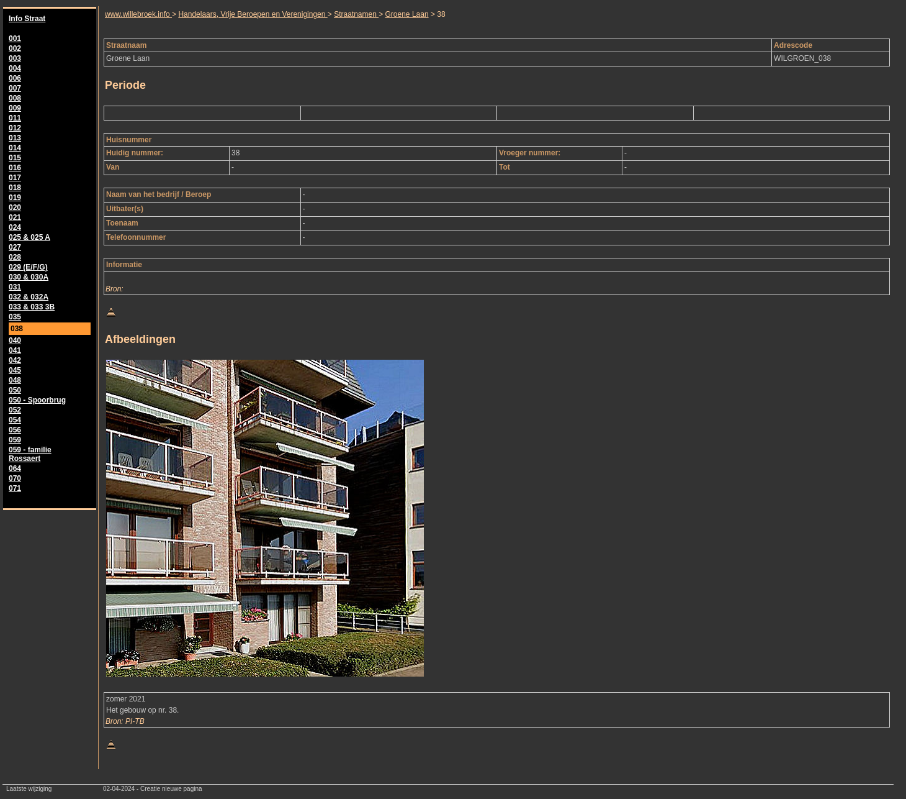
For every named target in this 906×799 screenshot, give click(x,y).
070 (15, 478)
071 (15, 488)
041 (15, 350)
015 (15, 157)
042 (15, 360)
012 (15, 128)
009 (15, 108)
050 (15, 390)
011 (15, 118)
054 (15, 420)
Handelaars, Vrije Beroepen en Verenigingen (252, 14)
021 (15, 217)
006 (15, 78)
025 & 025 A (29, 237)
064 (15, 468)
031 (15, 287)
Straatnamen (356, 14)
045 (15, 370)
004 (15, 68)
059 (15, 440)
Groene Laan (407, 14)
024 (15, 227)
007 (15, 88)
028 (15, 257)
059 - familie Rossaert (30, 454)
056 (15, 430)
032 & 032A (28, 297)
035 (15, 317)
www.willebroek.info (138, 14)
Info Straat (27, 18)
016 (15, 167)
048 (15, 380)
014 (15, 148)
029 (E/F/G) (28, 267)
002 (15, 48)
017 (15, 177)
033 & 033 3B (32, 307)
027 (15, 247)
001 (15, 38)
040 (15, 340)
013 (15, 138)
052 (15, 410)
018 (15, 187)
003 (15, 58)
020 (15, 207)
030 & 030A (28, 277)
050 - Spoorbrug (37, 400)
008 (15, 98)
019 (15, 197)
